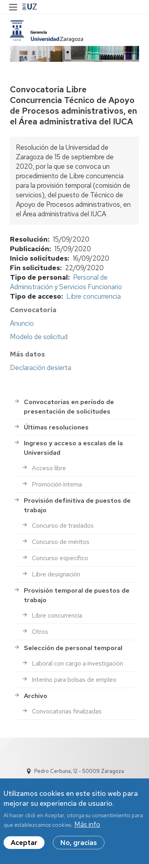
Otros (40, 631)
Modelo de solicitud (39, 336)
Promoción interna (57, 484)
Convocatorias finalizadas (67, 711)
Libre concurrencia (93, 296)
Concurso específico (60, 558)
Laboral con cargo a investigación (77, 663)
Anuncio (22, 323)
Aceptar (24, 843)
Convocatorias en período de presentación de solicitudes (69, 407)
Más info (87, 824)
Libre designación (56, 574)
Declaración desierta (40, 367)
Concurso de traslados (63, 525)
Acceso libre (49, 468)
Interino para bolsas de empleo (74, 679)
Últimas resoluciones (56, 427)
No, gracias (78, 843)
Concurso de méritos (60, 542)
